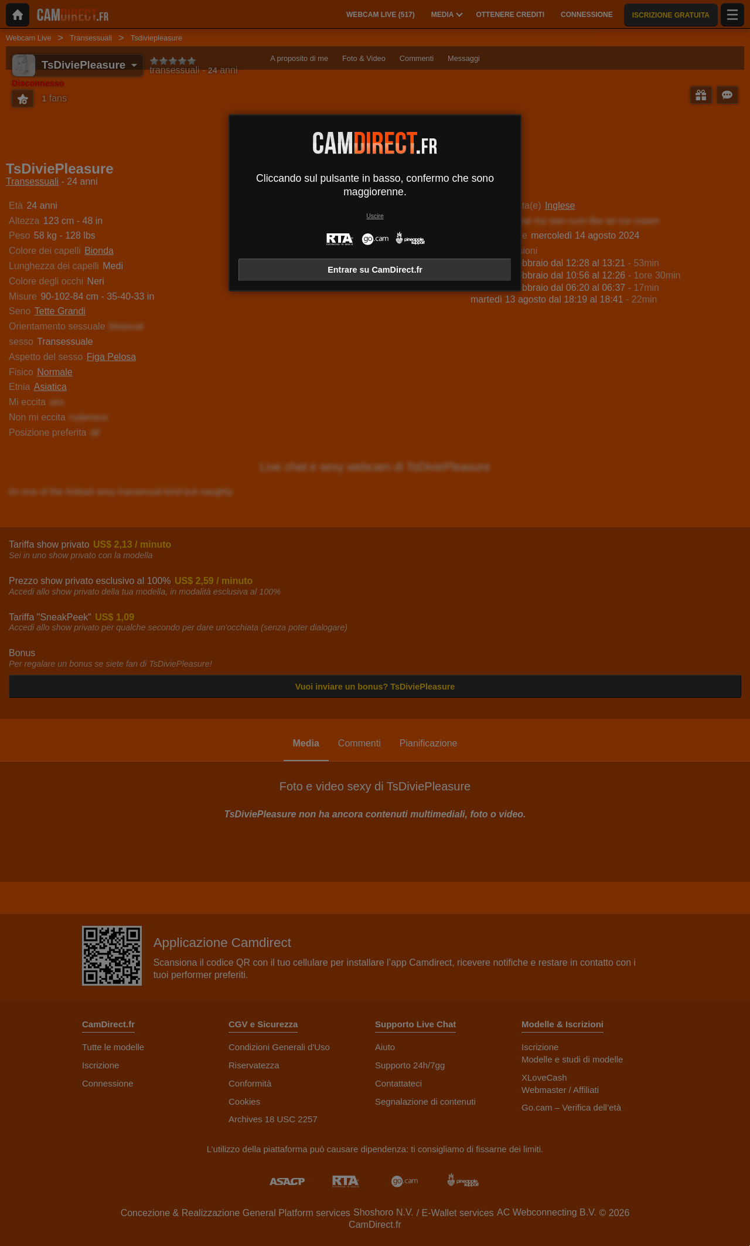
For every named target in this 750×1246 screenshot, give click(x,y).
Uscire (374, 216)
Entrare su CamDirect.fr (375, 269)
